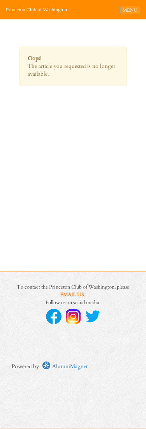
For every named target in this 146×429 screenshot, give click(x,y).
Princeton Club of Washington (36, 9)
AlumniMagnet (65, 366)
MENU (131, 9)
